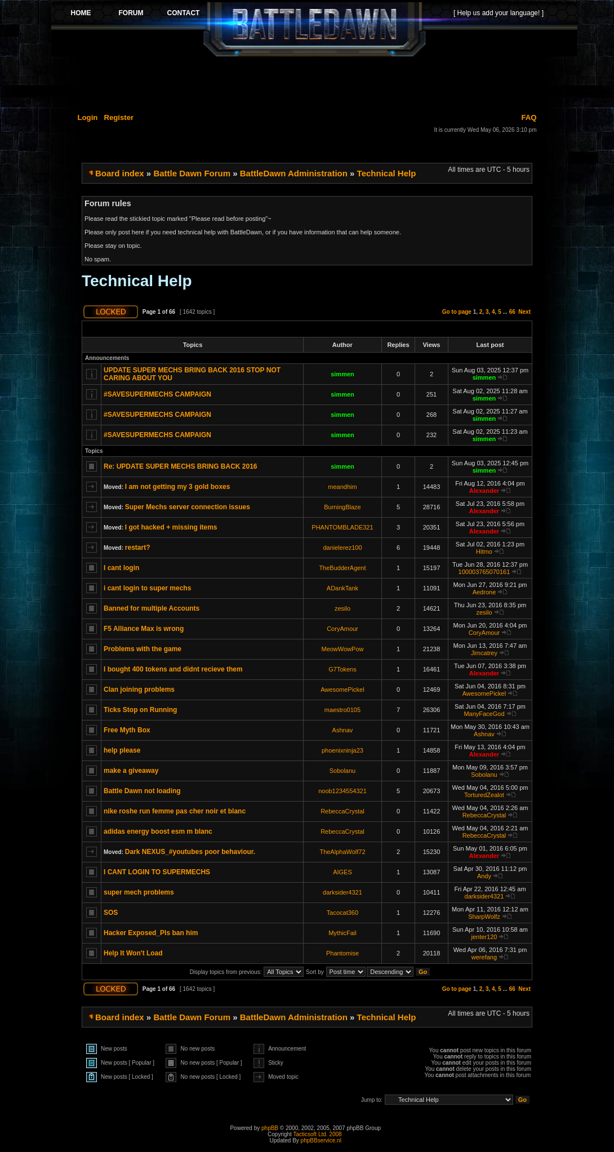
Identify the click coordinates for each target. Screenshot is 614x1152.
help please (122, 750)
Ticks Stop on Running (140, 710)
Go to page (456, 312)
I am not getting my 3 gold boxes (177, 487)
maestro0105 (342, 709)
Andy (484, 876)
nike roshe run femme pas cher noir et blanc (175, 811)
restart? (137, 547)
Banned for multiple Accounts (151, 608)
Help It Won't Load (133, 953)
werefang (484, 957)
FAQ (528, 117)
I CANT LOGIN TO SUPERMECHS (157, 872)
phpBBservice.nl (321, 1140)
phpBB (269, 1128)
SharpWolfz (484, 916)
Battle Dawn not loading (142, 791)
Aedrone (484, 592)
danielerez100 (342, 547)
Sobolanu (343, 770)
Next (524, 312)
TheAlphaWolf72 (342, 851)
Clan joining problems (139, 689)
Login (88, 117)
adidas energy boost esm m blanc (158, 831)
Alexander (484, 490)
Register (119, 117)
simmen (342, 374)
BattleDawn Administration (294, 173)
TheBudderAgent (342, 567)
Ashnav (342, 730)
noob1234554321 (342, 791)
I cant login (121, 568)
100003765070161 (484, 571)
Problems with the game (142, 649)
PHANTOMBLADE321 (342, 527)
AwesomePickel (342, 689)
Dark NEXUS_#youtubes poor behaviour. (190, 852)
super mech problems (139, 892)
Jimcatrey (484, 653)
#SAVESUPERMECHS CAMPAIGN (157, 394)
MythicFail (342, 932)
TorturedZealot (484, 794)
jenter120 (484, 936)
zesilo (342, 608)
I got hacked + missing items (171, 527)
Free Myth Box (127, 730)
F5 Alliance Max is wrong (144, 629)
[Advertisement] (314, 82)
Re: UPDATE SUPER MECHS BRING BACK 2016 (180, 466)
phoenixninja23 (342, 750)
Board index (119, 173)
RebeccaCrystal (342, 811)
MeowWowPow (342, 649)
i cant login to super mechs (147, 588)
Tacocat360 (342, 912)
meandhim (342, 486)
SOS (111, 913)
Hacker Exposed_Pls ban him (151, 933)
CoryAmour (342, 628)
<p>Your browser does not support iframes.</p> (314, 29)
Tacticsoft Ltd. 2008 (317, 1134)
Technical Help (386, 173)
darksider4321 (342, 892)
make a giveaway (131, 771)
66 (512, 312)
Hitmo (484, 551)
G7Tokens (342, 669)
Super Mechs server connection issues (187, 507)
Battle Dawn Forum (191, 173)
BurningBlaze (342, 507)
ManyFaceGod (484, 713)
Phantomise (342, 953)
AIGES (342, 872)
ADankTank (342, 588)
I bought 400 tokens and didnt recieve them (173, 669)
